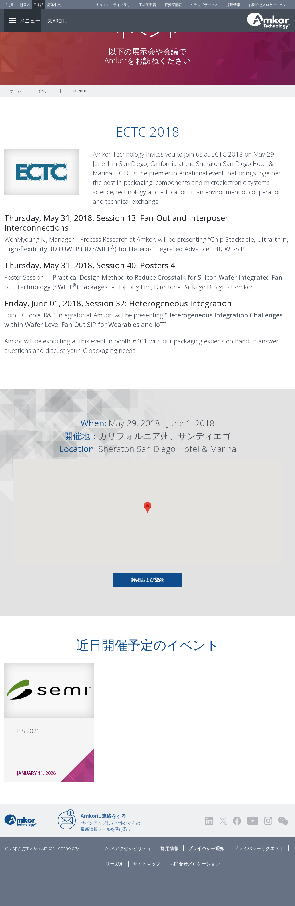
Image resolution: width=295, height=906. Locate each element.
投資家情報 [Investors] (173, 4)
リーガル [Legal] (114, 895)
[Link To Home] (269, 20)
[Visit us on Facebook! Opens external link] (236, 852)
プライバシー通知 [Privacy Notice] (206, 879)
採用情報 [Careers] (233, 4)
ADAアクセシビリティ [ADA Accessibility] (128, 879)
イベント (44, 122)
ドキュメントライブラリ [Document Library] (111, 4)
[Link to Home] (20, 851)
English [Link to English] (10, 4)
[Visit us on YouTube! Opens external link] (252, 852)
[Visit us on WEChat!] (283, 852)
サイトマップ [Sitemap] (146, 895)
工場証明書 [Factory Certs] (147, 4)
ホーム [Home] (15, 122)
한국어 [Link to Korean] (25, 4)
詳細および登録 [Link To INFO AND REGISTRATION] (147, 611)
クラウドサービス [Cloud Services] (204, 4)
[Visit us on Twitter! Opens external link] (223, 852)
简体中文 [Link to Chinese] (54, 4)
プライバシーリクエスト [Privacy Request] (259, 879)
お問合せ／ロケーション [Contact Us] (267, 4)
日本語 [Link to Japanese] (38, 4)
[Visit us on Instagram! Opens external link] (268, 852)
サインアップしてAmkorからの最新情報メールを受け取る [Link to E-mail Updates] (110, 853)
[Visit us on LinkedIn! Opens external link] (209, 852)
